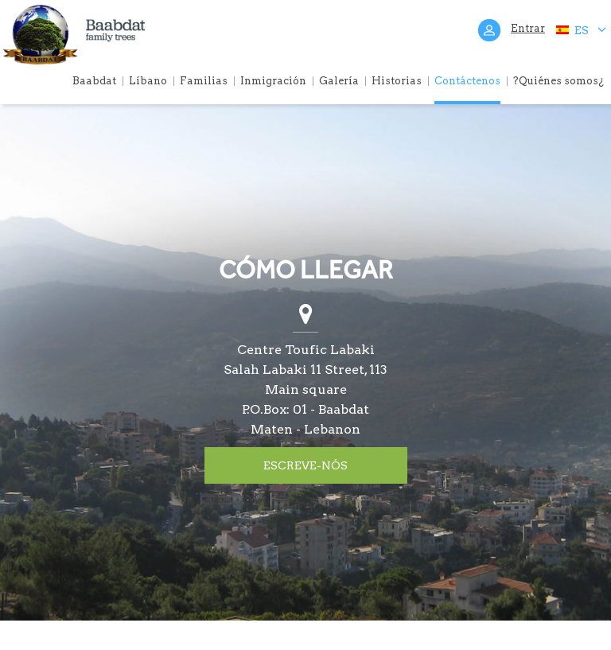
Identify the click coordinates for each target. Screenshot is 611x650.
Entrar (528, 28)
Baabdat (94, 81)
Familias (204, 81)
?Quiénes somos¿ (559, 81)
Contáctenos (467, 81)
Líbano (148, 81)
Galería (339, 81)
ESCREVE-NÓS (305, 465)
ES (580, 30)
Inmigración (273, 81)
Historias (397, 81)
